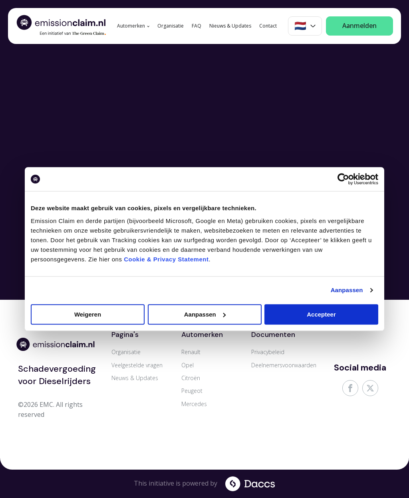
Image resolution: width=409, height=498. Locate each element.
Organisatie (170, 25)
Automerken (131, 25)
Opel (187, 365)
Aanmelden (359, 25)
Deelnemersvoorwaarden (283, 365)
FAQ (196, 25)
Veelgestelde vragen (137, 365)
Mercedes (194, 404)
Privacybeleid (267, 352)
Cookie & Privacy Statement (166, 259)
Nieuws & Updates (230, 25)
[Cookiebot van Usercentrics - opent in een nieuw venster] (343, 179)
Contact (268, 25)
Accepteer (321, 314)
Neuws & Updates (134, 378)
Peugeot (192, 390)
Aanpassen (347, 290)
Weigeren (87, 314)
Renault (191, 352)
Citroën (190, 378)
